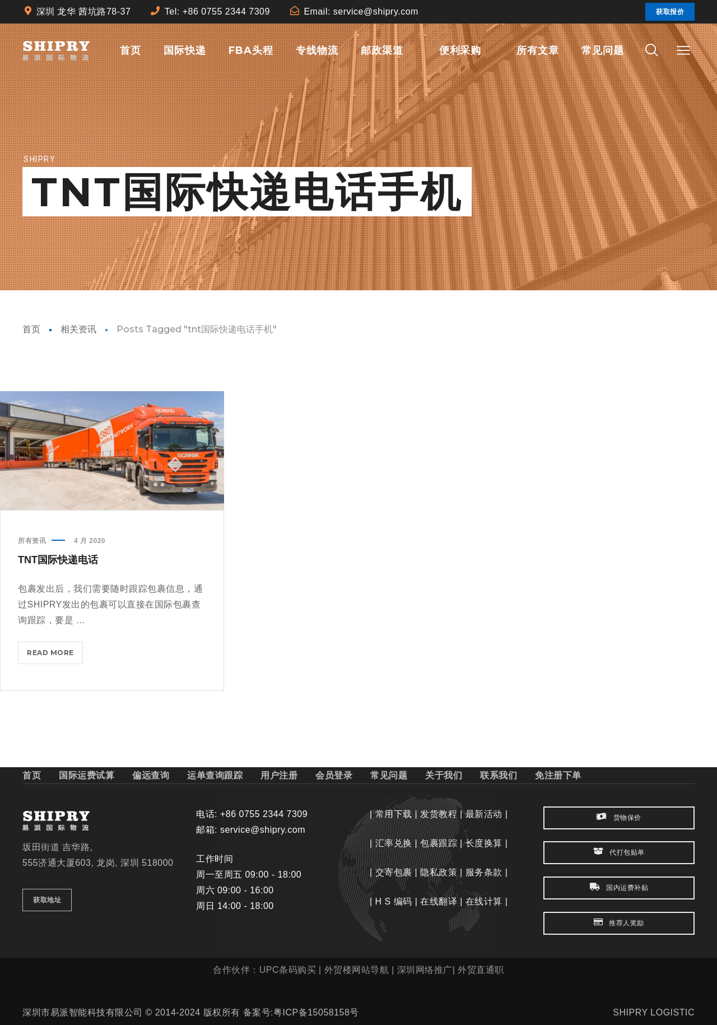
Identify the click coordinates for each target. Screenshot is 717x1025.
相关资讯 (78, 329)
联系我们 (498, 775)
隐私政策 (438, 872)
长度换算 (483, 843)
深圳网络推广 (425, 970)
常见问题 (388, 775)
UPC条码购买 (287, 970)
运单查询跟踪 (215, 775)
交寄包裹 (393, 872)
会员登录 (333, 775)
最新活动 (483, 814)
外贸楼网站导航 (356, 970)
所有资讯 (32, 541)
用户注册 (278, 775)
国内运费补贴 (619, 887)
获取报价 (670, 11)
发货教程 (438, 814)
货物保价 (619, 817)
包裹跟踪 (438, 843)
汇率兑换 (393, 843)
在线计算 (483, 901)
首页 (31, 329)
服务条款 (483, 872)
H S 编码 (393, 901)
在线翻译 (438, 901)
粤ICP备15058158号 (316, 1012)
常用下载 (393, 814)
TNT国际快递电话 (58, 559)
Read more (55, 655)
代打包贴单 (619, 852)
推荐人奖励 (619, 923)
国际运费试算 (86, 775)
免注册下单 (558, 775)
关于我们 (443, 775)
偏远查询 (150, 775)
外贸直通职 (481, 970)
